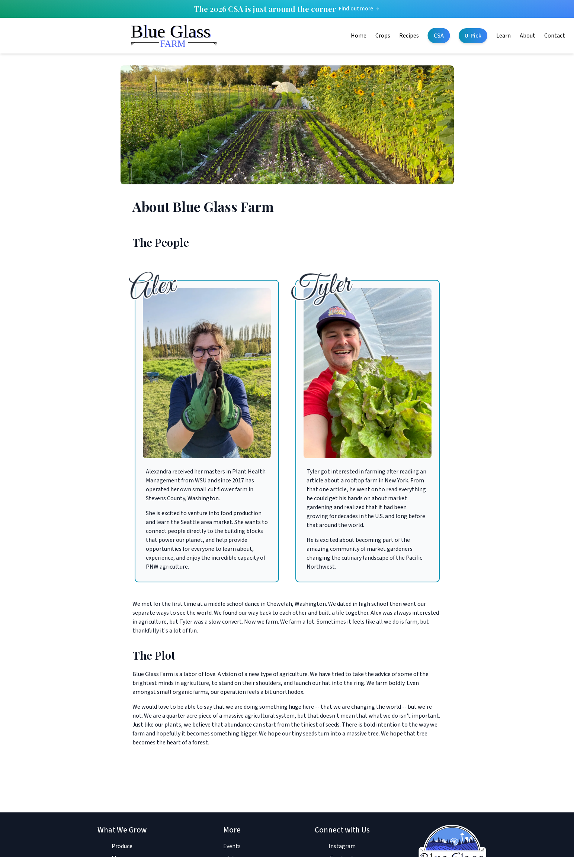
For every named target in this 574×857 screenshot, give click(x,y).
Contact (554, 36)
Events (232, 846)
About (527, 36)
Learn (503, 36)
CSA (438, 36)
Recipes (409, 36)
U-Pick (473, 36)
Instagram (342, 846)
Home (358, 36)
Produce (122, 846)
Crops (382, 36)
